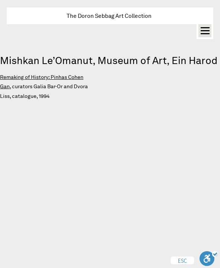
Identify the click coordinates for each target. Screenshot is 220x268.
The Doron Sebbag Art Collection (109, 15)
